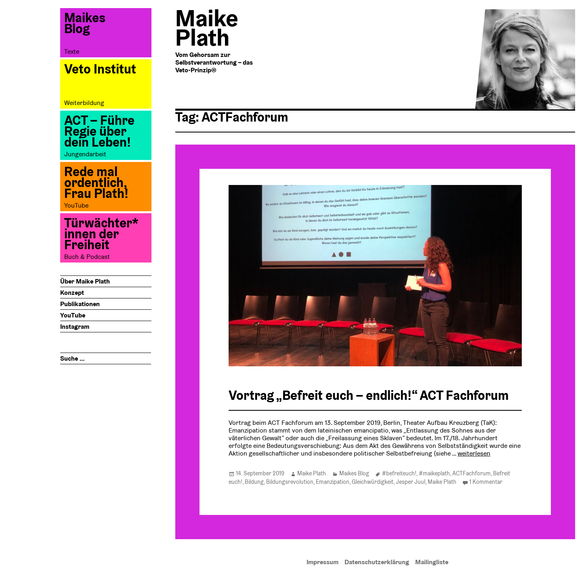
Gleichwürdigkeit (372, 481)
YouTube (72, 315)
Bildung (254, 481)
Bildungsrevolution (289, 481)
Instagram (74, 326)
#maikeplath (434, 473)
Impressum (322, 562)
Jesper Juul (410, 481)
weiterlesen (474, 453)
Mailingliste (431, 562)
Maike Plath (311, 473)
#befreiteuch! (399, 473)
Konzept (72, 292)
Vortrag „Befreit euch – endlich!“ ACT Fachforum (369, 395)
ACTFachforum (471, 473)
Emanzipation (332, 481)
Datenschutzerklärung (377, 562)
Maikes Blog (354, 473)
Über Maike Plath (85, 281)
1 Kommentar (485, 481)
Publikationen (80, 304)
